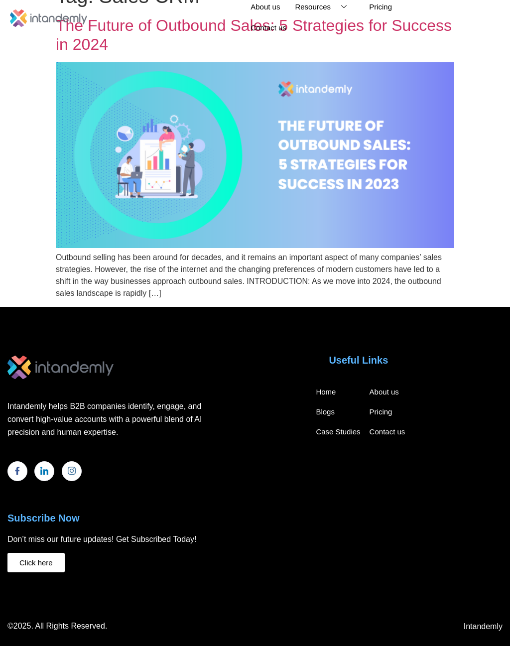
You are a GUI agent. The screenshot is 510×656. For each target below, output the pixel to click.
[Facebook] (17, 471)
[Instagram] (72, 471)
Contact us (268, 27)
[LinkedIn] (44, 471)
